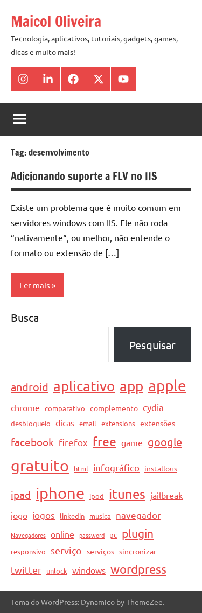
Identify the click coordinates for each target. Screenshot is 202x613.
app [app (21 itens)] (131, 386)
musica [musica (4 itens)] (100, 515)
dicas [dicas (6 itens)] (64, 422)
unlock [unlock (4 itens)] (56, 570)
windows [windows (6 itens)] (89, 570)
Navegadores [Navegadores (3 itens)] (28, 535)
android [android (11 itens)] (29, 386)
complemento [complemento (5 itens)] (114, 408)
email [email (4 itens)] (87, 423)
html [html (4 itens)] (81, 468)
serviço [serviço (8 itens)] (66, 550)
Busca (25, 317)
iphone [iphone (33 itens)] (60, 493)
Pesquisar (152, 344)
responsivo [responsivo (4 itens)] (28, 551)
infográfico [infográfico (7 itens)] (116, 467)
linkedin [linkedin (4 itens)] (72, 515)
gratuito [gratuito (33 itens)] (40, 465)
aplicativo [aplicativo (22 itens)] (84, 386)
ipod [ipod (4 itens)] (96, 496)
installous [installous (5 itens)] (160, 468)
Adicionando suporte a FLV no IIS (84, 176)
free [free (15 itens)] (104, 441)
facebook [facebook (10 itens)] (32, 441)
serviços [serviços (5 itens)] (100, 551)
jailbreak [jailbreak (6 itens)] (166, 495)
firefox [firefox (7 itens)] (73, 442)
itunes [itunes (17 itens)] (127, 494)
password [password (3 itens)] (92, 535)
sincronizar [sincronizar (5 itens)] (137, 551)
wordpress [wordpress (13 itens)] (138, 569)
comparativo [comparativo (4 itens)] (65, 408)
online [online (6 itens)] (62, 534)
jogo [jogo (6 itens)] (19, 515)
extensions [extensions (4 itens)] (118, 423)
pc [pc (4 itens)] (113, 534)
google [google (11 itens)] (165, 441)
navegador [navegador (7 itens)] (138, 514)
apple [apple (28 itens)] (167, 385)
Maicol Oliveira (56, 21)
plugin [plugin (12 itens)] (138, 533)
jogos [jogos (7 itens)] (43, 514)
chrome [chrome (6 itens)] (25, 407)
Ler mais (34, 285)
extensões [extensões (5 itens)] (157, 423)
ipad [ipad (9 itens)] (21, 494)
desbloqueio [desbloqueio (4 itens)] (31, 423)
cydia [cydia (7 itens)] (153, 407)
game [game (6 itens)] (132, 442)
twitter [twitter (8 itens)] (26, 569)
